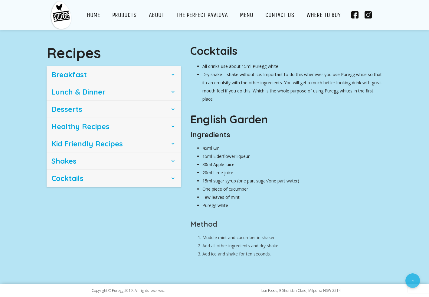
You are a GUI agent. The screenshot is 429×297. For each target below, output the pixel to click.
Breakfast (69, 74)
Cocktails (67, 178)
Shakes (64, 161)
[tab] (114, 74)
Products (124, 15)
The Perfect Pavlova (202, 15)
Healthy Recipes (80, 126)
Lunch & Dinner (78, 91)
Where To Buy (323, 15)
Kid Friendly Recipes (87, 143)
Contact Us (279, 15)
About (156, 15)
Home (93, 15)
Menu (246, 15)
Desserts (66, 109)
